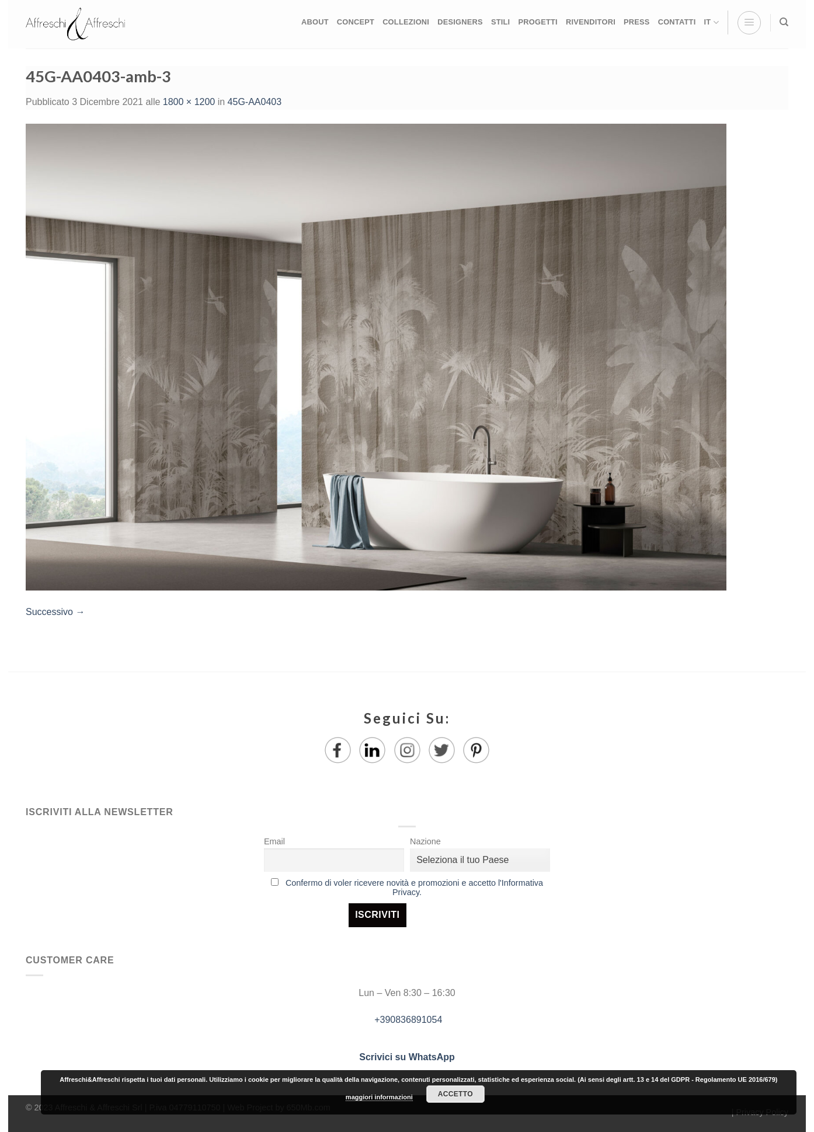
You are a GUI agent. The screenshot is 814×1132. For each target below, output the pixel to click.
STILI (500, 22)
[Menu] (749, 22)
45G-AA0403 (255, 102)
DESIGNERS (460, 22)
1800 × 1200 (189, 102)
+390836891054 (407, 1020)
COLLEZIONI (405, 22)
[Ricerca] (784, 22)
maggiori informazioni (379, 1096)
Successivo (55, 612)
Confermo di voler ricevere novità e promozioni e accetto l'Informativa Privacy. (414, 887)
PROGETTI (537, 22)
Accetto (455, 1094)
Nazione (425, 841)
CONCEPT (355, 22)
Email (274, 841)
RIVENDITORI (590, 22)
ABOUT (315, 22)
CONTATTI (677, 22)
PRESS (637, 22)
